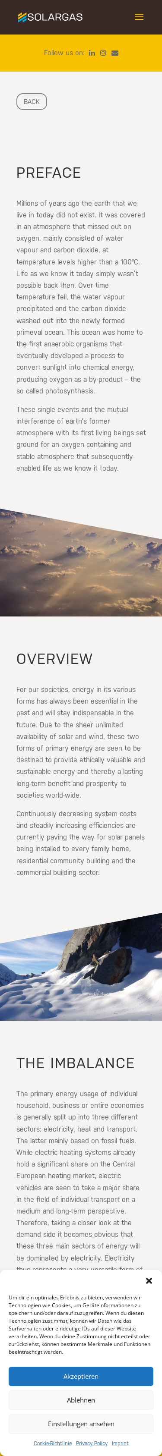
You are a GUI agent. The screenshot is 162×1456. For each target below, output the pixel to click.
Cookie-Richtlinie (53, 1443)
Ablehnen (81, 1400)
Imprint (120, 1443)
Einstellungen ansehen (81, 1423)
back (32, 101)
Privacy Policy (92, 1443)
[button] (149, 1281)
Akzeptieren (81, 1376)
